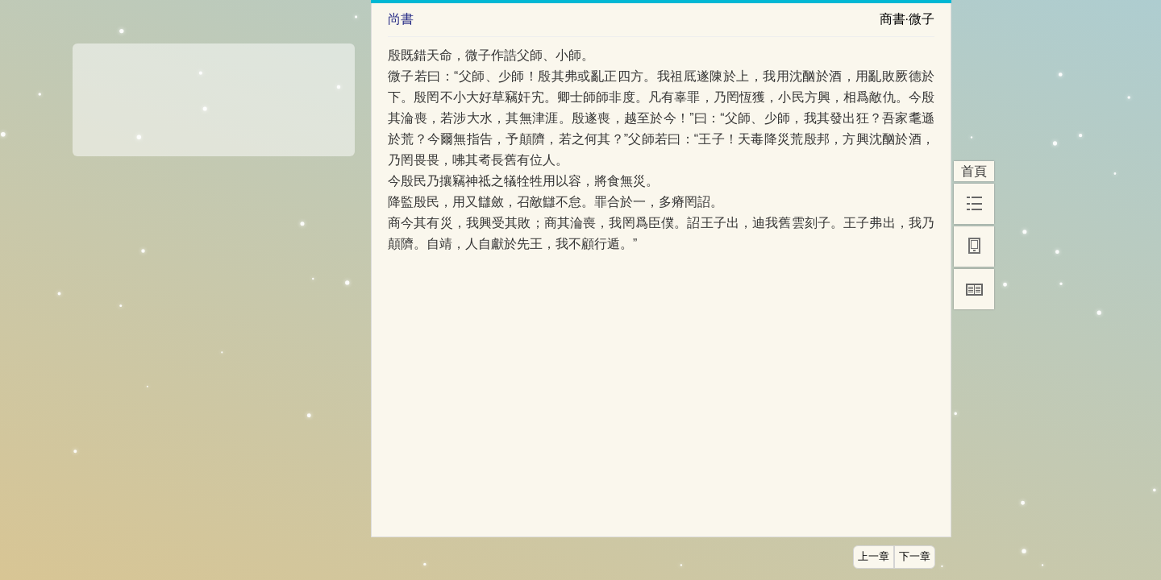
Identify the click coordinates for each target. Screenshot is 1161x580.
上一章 (873, 556)
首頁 (974, 171)
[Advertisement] (214, 94)
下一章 (914, 556)
